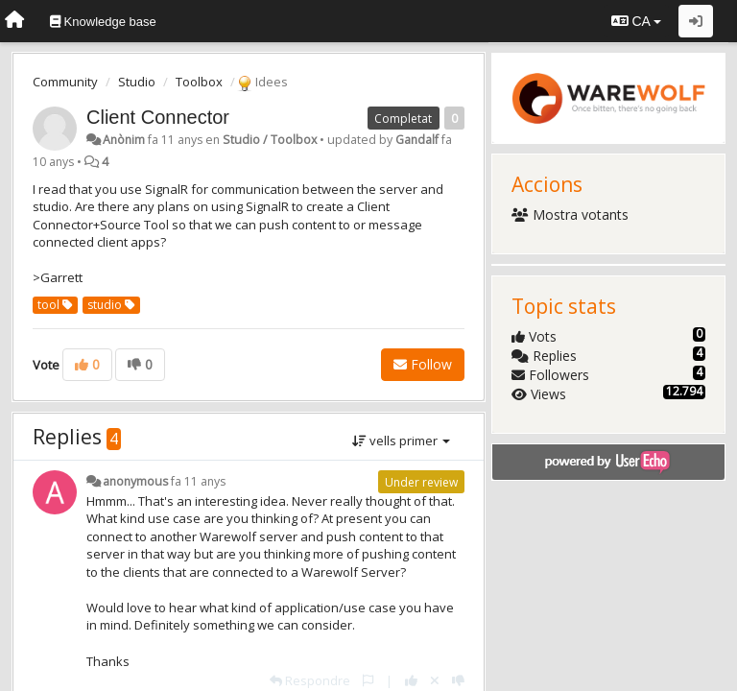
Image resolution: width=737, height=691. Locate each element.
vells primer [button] (401, 440)
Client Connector (157, 117)
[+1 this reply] (411, 680)
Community (65, 81)
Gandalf (417, 139)
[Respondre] (310, 680)
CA (636, 21)
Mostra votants (570, 214)
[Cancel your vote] (435, 680)
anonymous (135, 481)
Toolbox (199, 81)
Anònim (124, 139)
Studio (136, 81)
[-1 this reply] (458, 680)
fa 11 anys (198, 481)
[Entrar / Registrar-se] (695, 21)
